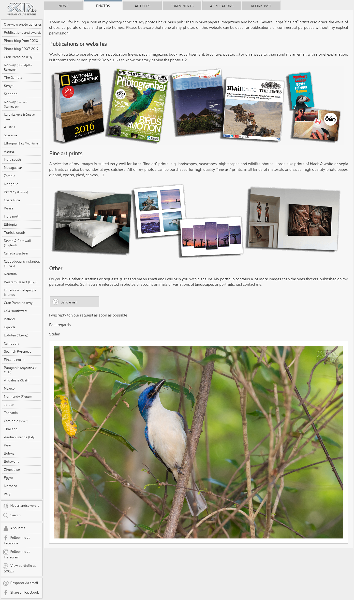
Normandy (18, 396)
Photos (103, 6)
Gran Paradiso (18, 57)
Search (12, 516)
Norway (18, 67)
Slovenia (10, 135)
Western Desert (21, 282)
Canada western (16, 253)
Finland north (14, 359)
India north (12, 216)
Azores (9, 151)
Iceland (9, 319)
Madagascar (13, 167)
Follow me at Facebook (16, 540)
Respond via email (20, 583)
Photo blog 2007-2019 (21, 49)
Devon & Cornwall (17, 242)
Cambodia (11, 343)
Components (182, 6)
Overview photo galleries (23, 24)
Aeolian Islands (19, 437)
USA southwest (16, 311)
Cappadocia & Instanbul (22, 263)
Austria (9, 127)
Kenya (9, 85)
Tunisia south (14, 232)
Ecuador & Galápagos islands (20, 292)
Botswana (11, 461)
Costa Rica (12, 200)
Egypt (8, 477)
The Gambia (13, 77)
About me (14, 528)
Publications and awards (23, 32)
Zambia (9, 176)
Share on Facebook (21, 593)
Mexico (9, 388)
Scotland (10, 94)
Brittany (16, 192)
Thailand (10, 429)
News (63, 6)
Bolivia (9, 453)
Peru (7, 445)
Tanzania (11, 413)
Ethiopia (22, 143)
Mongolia (11, 184)
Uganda (9, 327)
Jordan (9, 404)
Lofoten (16, 335)
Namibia (10, 274)
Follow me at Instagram (16, 554)
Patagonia (20, 369)
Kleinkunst (261, 6)
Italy (19, 116)
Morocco (10, 486)
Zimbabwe (12, 469)
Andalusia (17, 380)
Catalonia (16, 421)
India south (12, 159)
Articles (142, 6)
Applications (221, 6)
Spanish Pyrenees (17, 351)
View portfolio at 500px (19, 568)
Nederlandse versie (21, 506)
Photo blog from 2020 (21, 40)
